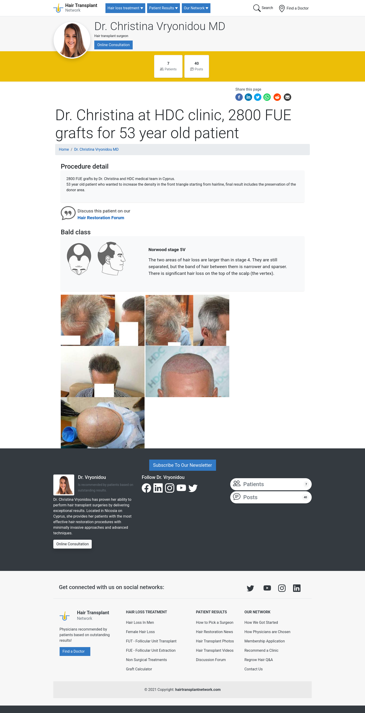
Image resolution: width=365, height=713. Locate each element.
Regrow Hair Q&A (258, 660)
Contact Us (253, 669)
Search (263, 8)
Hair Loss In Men (140, 622)
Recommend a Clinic (261, 650)
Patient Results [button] (161, 8)
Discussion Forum (211, 660)
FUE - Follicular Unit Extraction (151, 650)
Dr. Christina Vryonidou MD (159, 26)
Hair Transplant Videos (215, 650)
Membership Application (264, 641)
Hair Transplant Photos (215, 641)
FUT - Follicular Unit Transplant (151, 641)
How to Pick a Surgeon (214, 622)
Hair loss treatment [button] (123, 8)
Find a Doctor (293, 8)
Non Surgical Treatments (146, 660)
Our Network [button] (194, 8)
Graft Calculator (139, 669)
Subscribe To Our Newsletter (182, 465)
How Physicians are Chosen (267, 632)
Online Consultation (113, 45)
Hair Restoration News (214, 632)
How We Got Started (261, 622)
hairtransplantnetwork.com (198, 689)
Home (64, 149)
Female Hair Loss (140, 632)
